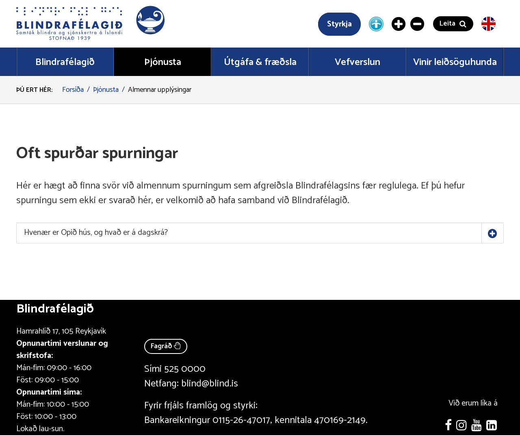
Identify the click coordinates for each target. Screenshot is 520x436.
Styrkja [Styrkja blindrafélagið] (339, 24)
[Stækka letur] (399, 24)
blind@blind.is (209, 384)
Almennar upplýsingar (159, 90)
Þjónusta (106, 90)
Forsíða (73, 90)
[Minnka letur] (417, 24)
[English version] (488, 24)
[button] (91, 24)
